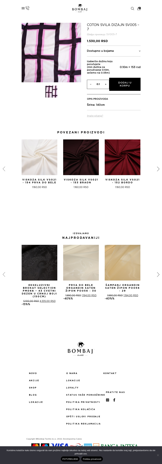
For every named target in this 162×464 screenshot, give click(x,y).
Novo (33, 373)
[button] (77, 212)
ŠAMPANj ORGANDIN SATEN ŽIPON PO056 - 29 (122, 288)
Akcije (34, 381)
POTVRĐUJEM (70, 459)
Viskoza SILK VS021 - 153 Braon (81, 181)
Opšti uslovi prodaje (81, 417)
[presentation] (4, 169)
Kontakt (110, 373)
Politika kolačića (80, 409)
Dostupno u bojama (114, 51)
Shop (33, 388)
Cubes (79, 439)
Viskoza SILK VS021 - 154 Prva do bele (39, 181)
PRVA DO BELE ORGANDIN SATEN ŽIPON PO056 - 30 (81, 288)
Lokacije (36, 402)
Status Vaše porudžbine (81, 395)
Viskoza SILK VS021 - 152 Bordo (122, 181)
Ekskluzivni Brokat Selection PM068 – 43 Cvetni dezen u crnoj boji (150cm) (39, 291)
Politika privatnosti (81, 402)
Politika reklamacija (81, 424)
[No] (157, 455)
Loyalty (72, 388)
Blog (33, 395)
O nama (71, 373)
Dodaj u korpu (125, 84)
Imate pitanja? (95, 116)
